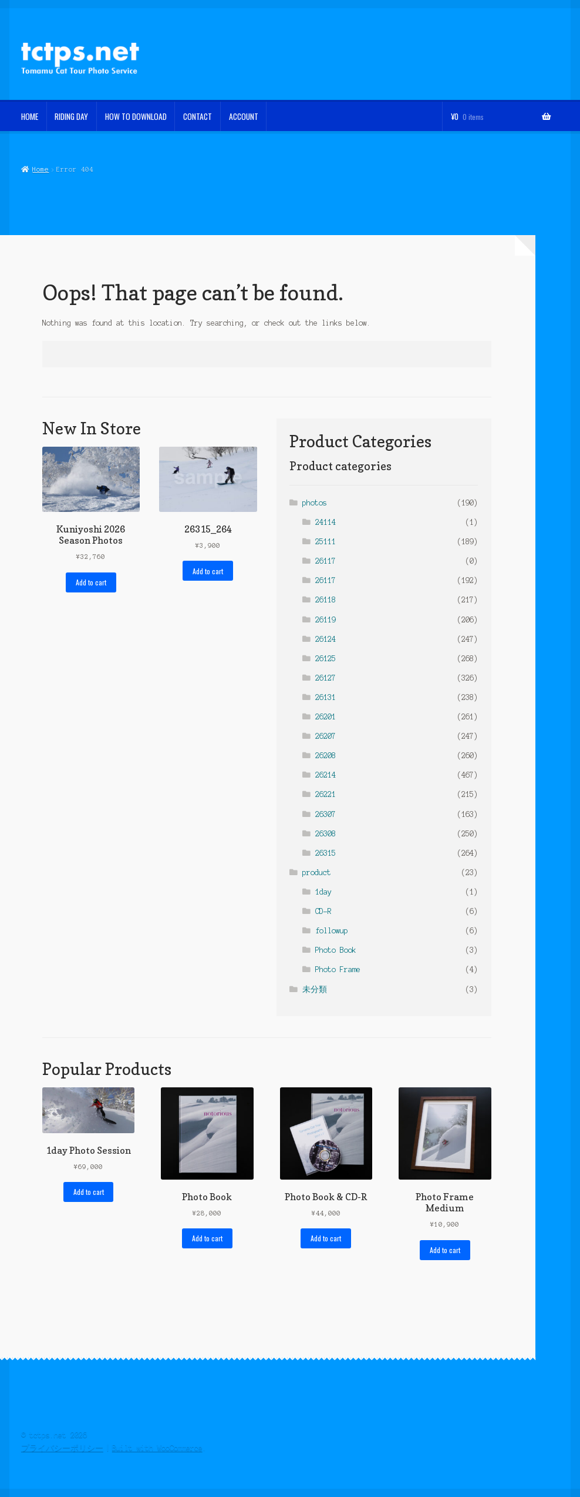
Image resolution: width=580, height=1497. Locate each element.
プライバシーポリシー (62, 1448)
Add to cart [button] (91, 582)
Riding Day (71, 116)
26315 (325, 853)
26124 (325, 639)
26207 (325, 736)
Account (243, 116)
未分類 (314, 989)
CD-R (323, 911)
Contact (197, 116)
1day (323, 892)
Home (40, 169)
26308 (325, 834)
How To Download (136, 116)
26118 (325, 600)
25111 (325, 541)
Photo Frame (337, 969)
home (29, 116)
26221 (325, 794)
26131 (325, 697)
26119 (325, 620)
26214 (325, 775)
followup (331, 931)
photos (314, 503)
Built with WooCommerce (157, 1448)
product (316, 872)
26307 (325, 814)
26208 (325, 755)
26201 (325, 717)
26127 (325, 678)
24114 (325, 522)
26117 (325, 561)
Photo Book (335, 950)
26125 (325, 658)
